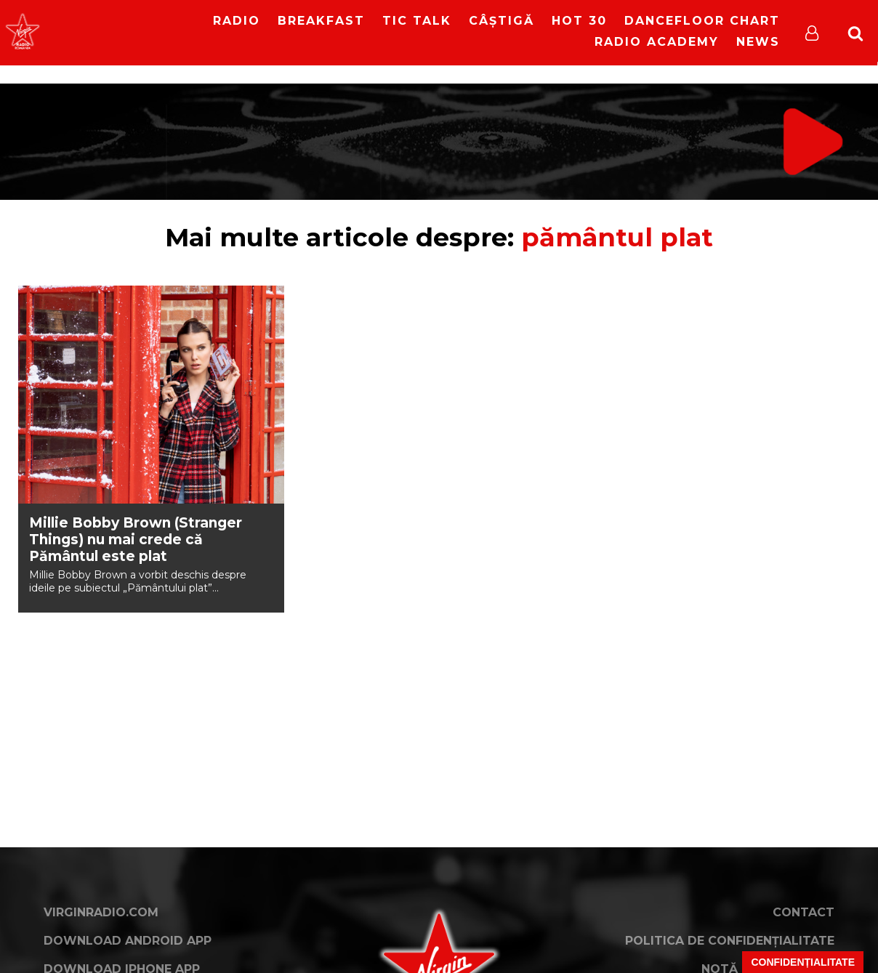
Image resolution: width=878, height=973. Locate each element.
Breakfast (321, 21)
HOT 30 (579, 21)
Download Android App (128, 941)
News (758, 42)
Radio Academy (657, 42)
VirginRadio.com (101, 912)
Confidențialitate (803, 962)
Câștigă (501, 21)
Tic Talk (416, 21)
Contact (803, 912)
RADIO (236, 21)
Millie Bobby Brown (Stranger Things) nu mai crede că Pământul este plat (135, 539)
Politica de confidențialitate (729, 941)
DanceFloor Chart (702, 21)
